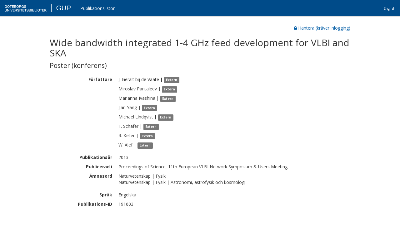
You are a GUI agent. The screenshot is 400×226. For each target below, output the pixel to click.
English (389, 8)
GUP (63, 8)
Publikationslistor (97, 8)
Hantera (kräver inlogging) (322, 28)
